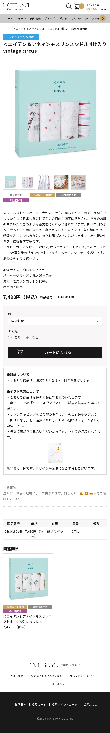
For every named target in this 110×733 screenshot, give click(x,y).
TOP (5, 28)
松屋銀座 (20, 704)
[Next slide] (102, 18)
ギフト (63, 18)
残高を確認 (91, 8)
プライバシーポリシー (83, 676)
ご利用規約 (16, 676)
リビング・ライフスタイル (86, 18)
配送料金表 (88, 493)
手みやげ (50, 18)
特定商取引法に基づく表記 (46, 676)
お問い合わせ (57, 684)
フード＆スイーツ (15, 18)
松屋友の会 (90, 704)
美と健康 (35, 18)
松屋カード (39, 704)
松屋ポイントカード (64, 704)
